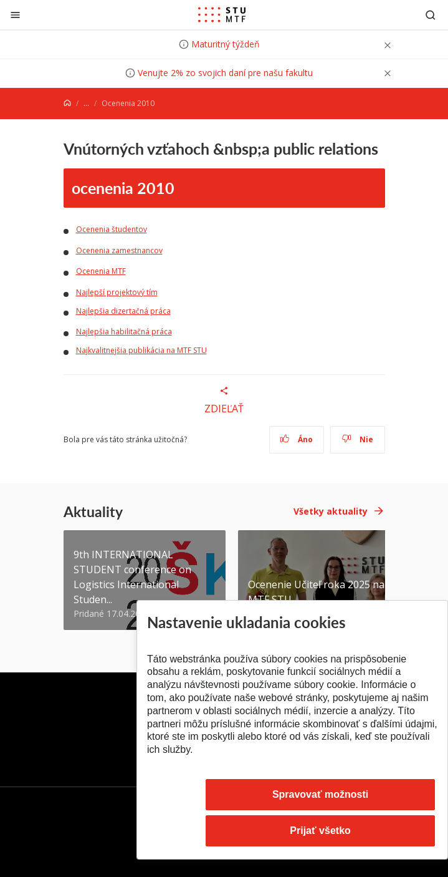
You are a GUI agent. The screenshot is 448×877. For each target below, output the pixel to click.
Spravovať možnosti (320, 794)
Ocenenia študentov (111, 229)
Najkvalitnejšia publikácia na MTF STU (141, 350)
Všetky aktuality (330, 511)
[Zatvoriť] (15, 14)
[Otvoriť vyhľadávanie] (430, 14)
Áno (296, 439)
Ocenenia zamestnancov (119, 250)
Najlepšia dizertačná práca (123, 311)
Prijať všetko (320, 830)
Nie (357, 439)
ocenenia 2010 (123, 188)
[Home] (67, 103)
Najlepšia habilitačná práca (124, 331)
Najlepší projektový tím (117, 292)
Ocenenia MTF (101, 271)
